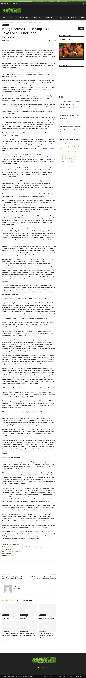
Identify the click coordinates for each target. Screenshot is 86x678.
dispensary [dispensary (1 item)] (62, 110)
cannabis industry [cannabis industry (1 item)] (63, 107)
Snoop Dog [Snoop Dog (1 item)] (71, 129)
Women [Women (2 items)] (62, 132)
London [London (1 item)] (61, 118)
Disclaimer (78, 676)
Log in (84, 3)
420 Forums (49, 18)
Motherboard (10, 555)
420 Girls (12, 18)
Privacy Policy (61, 676)
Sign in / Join (14, 3)
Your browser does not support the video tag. (71, 50)
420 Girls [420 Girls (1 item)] (64, 101)
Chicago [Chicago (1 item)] (70, 107)
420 (4, 40)
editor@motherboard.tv (13, 551)
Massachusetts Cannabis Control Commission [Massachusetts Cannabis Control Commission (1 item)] (69, 121)
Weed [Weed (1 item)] (75, 129)
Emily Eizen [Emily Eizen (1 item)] (72, 110)
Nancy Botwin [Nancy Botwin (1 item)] (72, 123)
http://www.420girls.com (18, 588)
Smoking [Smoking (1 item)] (66, 129)
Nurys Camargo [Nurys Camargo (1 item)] (79, 123)
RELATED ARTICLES (8, 600)
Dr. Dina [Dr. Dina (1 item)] (67, 110)
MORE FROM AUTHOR (24, 600)
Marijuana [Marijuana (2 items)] (67, 118)
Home (4, 18)
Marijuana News (24, 18)
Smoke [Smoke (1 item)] (61, 129)
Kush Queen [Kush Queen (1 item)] (71, 115)
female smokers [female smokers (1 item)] (63, 112)
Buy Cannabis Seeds (67, 161)
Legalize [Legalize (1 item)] (76, 115)
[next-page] (6, 640)
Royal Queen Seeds (67, 144)
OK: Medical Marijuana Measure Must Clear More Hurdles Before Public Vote (43, 577)
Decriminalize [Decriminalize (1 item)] (76, 107)
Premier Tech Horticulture (69, 156)
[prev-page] (3, 640)
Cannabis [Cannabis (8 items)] (68, 104)
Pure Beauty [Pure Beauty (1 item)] (70, 126)
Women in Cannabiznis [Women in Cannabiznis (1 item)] (71, 132)
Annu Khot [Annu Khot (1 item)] (77, 101)
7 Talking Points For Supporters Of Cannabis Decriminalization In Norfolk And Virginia (14, 577)
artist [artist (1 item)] (61, 104)
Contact (55, 676)
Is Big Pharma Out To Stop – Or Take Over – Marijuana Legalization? (27, 547)
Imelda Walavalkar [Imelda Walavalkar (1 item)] (64, 115)
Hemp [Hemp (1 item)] (72, 112)
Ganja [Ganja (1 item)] (69, 112)
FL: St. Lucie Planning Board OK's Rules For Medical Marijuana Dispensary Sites (47, 635)
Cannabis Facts (37, 18)
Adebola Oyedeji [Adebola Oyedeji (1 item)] (70, 101)
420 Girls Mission (71, 18)
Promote (59, 18)
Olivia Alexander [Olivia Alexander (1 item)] (63, 126)
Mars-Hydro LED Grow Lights (69, 159)
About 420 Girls (48, 676)
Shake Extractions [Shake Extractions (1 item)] (77, 126)
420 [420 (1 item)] (60, 101)
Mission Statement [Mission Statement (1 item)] (64, 123)
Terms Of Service (70, 676)
